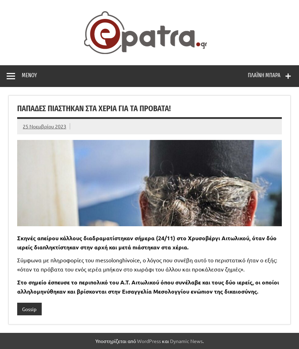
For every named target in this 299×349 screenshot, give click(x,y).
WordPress (149, 341)
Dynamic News (186, 341)
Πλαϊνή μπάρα (264, 75)
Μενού (29, 75)
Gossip (29, 309)
